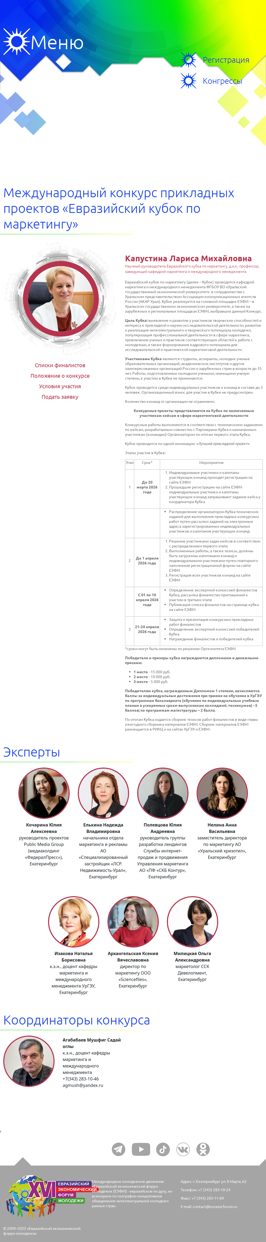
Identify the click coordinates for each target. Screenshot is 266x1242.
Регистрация (226, 60)
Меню (16, 41)
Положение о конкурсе (60, 375)
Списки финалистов (60, 364)
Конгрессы (223, 81)
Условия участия (60, 386)
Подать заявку (60, 396)
